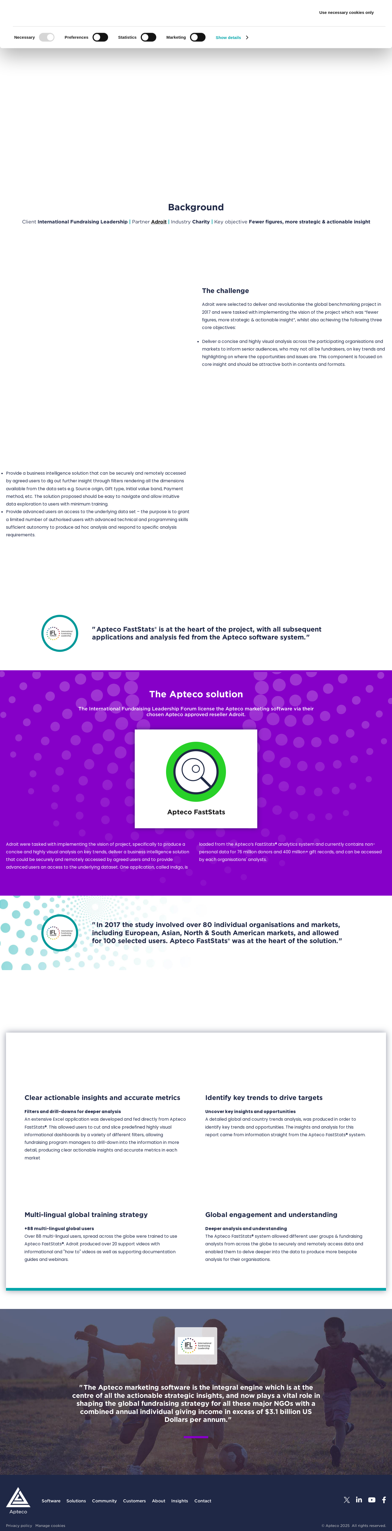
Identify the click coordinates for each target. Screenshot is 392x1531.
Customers (134, 1500)
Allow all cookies (346, 14)
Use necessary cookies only (346, 50)
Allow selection (346, 32)
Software (51, 1500)
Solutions (76, 1500)
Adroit (159, 222)
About (158, 1500)
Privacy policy (19, 1525)
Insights (179, 1500)
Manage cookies (50, 1525)
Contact (202, 1500)
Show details (228, 75)
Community (104, 1500)
